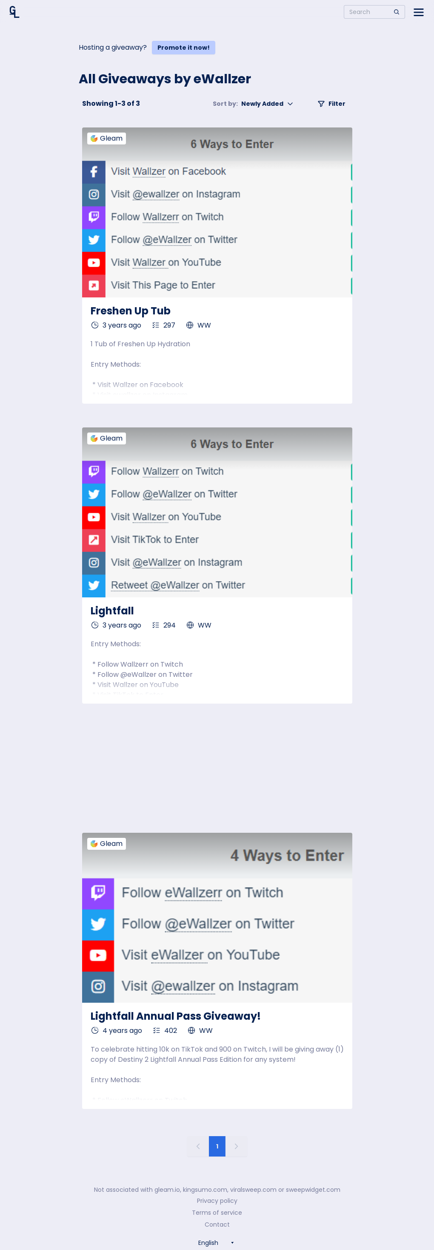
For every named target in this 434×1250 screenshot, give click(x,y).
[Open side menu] (418, 12)
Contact (217, 1224)
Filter (331, 103)
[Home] (14, 12)
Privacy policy (217, 1200)
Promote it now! (183, 47)
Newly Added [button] (253, 103)
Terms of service (217, 1212)
